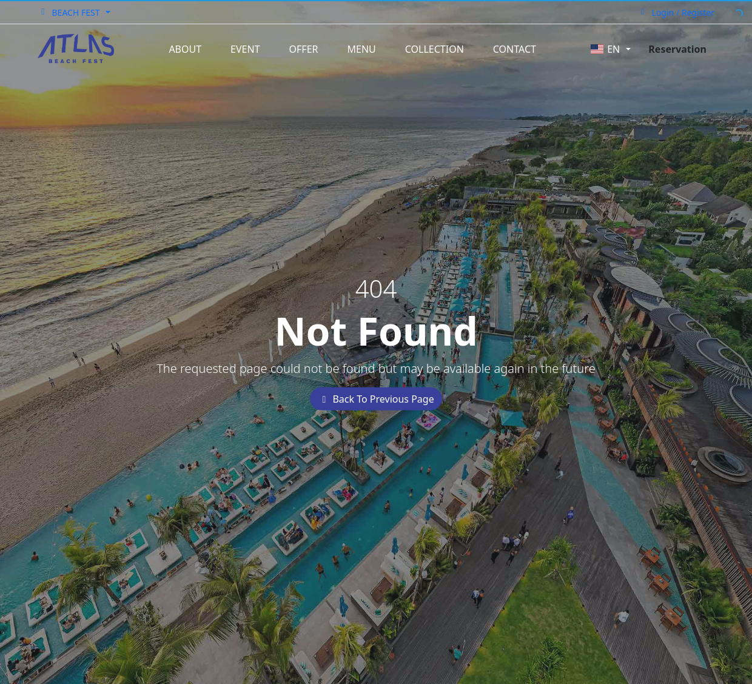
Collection (434, 49)
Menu (361, 49)
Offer (303, 49)
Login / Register (675, 12)
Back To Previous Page (376, 398)
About (185, 49)
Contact (514, 49)
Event (245, 49)
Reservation (677, 49)
